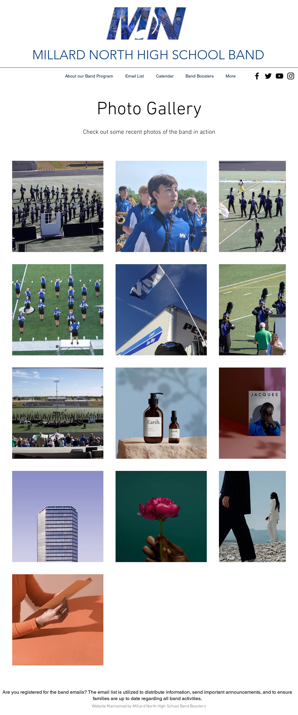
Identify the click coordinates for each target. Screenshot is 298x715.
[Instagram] (290, 76)
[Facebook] (257, 76)
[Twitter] (268, 76)
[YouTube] (279, 76)
